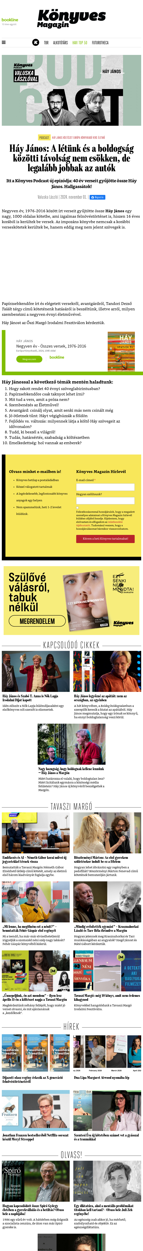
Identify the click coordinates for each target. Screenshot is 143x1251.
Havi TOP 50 (81, 43)
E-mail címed (86, 481)
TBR (47, 43)
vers (95, 138)
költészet (68, 138)
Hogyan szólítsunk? (89, 494)
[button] (4, 42)
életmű (101, 138)
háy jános (57, 138)
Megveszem (29, 359)
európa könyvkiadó (82, 138)
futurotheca (101, 43)
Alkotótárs (61, 43)
